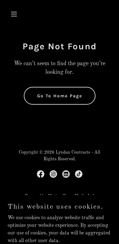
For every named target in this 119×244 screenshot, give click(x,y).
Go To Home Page (59, 96)
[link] (40, 174)
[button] (15, 14)
